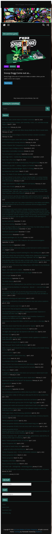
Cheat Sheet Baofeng (8, 224)
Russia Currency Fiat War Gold (10, 463)
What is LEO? (6, 370)
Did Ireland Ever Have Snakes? (10, 171)
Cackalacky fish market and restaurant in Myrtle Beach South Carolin (21, 405)
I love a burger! (6, 275)
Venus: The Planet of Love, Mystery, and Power (15, 174)
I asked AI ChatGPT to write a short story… (14, 355)
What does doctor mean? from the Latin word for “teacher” (19, 326)
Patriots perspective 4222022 (10, 420)
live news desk (6, 127)
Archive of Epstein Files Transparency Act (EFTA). (16, 145)
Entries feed (5, 507)
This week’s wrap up (8, 281)
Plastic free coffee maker (9, 160)
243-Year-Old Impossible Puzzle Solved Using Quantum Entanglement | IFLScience (25, 469)
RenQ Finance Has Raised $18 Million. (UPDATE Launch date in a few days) (23, 321)
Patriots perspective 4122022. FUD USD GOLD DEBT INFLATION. (20, 426)
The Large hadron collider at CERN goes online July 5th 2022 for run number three (25, 395)
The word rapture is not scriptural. (11, 154)
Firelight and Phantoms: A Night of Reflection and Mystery (18, 183)
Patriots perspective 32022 (9, 455)
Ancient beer (5, 474)
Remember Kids (6, 334)
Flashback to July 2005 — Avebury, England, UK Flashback (18, 165)
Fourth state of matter (8, 186)
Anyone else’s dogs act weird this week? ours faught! (17, 272)
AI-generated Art (6, 383)
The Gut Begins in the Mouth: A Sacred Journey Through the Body (20, 162)
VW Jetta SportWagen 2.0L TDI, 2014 (12, 237)
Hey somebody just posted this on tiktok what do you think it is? (20, 392)
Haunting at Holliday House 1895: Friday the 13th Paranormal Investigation (23, 240)
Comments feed (6, 510)
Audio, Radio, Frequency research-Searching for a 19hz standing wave (22, 252)
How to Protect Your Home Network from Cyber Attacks (18, 364)
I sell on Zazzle (6, 358)
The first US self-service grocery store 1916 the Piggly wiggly (19, 402)
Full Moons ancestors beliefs (10, 231)
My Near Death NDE (8, 221)
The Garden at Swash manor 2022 (12, 446)
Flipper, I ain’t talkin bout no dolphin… (12, 270)
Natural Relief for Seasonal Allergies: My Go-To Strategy (18, 168)
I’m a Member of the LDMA (10, 361)
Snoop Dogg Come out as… (17, 73)
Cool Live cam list (7, 389)
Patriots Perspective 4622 (9, 443)
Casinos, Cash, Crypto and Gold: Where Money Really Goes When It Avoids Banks (25, 130)
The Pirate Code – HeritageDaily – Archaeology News (17, 466)
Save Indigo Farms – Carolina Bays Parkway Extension (17, 157)
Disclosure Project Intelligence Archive (13, 148)
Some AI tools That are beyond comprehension (15, 309)
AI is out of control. (7, 352)
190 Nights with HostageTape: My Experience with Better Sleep (20, 331)
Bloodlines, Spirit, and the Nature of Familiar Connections (18, 119)
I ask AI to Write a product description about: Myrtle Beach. (18, 377)
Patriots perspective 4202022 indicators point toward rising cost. (20, 423)
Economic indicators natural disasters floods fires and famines (19, 399)
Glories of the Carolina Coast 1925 (12, 306)
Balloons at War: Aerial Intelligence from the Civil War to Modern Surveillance (23, 135)
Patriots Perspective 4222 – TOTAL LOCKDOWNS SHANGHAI (19, 452)
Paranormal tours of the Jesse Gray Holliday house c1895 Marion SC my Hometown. (26, 265)
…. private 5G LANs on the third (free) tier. (14, 449)
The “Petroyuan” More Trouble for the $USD (14, 345)
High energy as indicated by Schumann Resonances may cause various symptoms (25, 301)
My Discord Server (7, 234)
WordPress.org (6, 513)
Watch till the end (7, 278)
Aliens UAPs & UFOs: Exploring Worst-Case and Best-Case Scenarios (21, 284)
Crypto (6, 66)
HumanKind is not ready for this (11, 342)
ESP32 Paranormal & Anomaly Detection (13, 142)
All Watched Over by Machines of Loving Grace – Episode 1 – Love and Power (24, 287)
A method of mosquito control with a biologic (15, 139)
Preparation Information (9, 461)
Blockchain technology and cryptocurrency (14, 298)
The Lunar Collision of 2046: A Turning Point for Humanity (18, 367)
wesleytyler (20, 69)
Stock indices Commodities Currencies (13, 151)
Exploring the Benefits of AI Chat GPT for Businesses (17, 380)
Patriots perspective (7, 458)
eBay (3, 386)
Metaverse (12, 66)
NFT (18, 66)
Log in (4, 504)
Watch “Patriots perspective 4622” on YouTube (15, 440)
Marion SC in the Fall (8, 245)
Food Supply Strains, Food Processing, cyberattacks (16, 413)
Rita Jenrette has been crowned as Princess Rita (15, 329)
